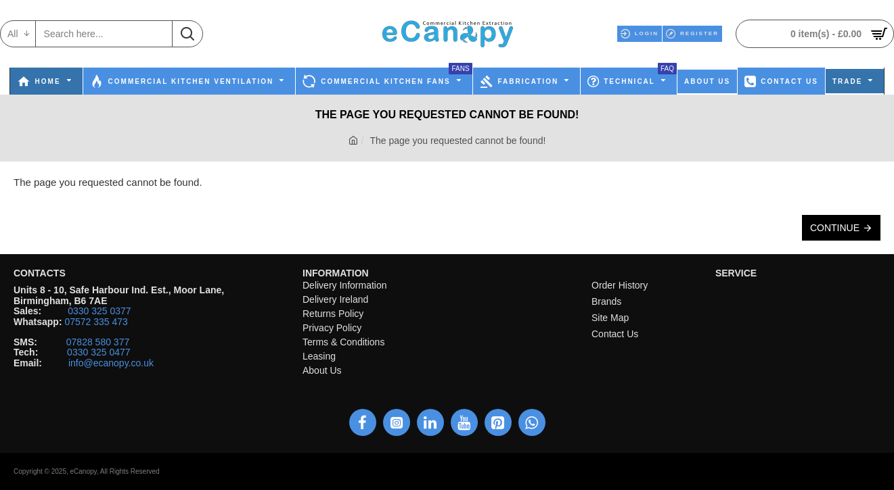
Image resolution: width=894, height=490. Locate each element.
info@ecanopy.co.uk (111, 363)
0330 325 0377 (99, 311)
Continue (834, 227)
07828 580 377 (97, 342)
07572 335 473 (95, 322)
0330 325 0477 (98, 352)
